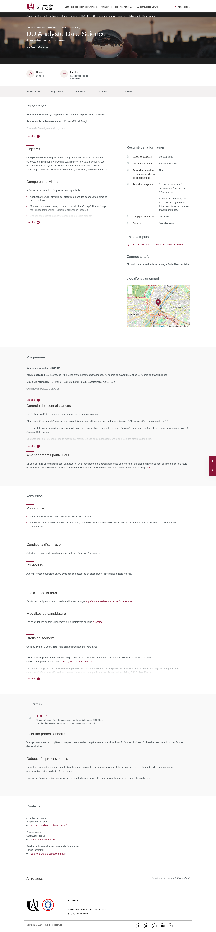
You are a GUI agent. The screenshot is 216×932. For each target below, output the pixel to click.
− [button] (130, 292)
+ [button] (130, 288)
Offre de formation (46, 16)
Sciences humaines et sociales (109, 16)
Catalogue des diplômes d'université (81, 7)
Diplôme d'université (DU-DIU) (74, 16)
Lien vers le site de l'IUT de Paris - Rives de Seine (155, 244)
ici (149, 467)
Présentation (33, 91)
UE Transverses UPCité (147, 7)
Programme (57, 91)
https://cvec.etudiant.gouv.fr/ (77, 661)
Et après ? (104, 91)
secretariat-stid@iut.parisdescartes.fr (48, 825)
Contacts (127, 91)
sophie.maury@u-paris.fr (42, 839)
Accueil (30, 16)
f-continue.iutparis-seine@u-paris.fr (47, 853)
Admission (80, 91)
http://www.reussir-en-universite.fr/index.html (108, 601)
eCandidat (98, 622)
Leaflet (163, 326)
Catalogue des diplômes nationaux (117, 7)
